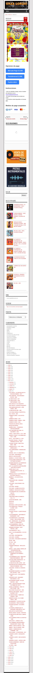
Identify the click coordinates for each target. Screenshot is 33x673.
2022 (9, 372)
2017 (9, 380)
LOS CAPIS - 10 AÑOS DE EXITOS (16, 488)
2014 (9, 660)
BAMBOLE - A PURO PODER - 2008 (17, 458)
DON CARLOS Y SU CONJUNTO (16, 403)
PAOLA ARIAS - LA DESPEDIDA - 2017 (17, 632)
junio (10, 646)
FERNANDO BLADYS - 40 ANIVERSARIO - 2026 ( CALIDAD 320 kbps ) (19, 206)
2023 (9, 370)
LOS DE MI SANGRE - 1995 (15, 499)
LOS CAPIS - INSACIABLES (15, 454)
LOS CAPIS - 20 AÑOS (14, 537)
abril (10, 650)
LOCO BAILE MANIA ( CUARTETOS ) (17, 412)
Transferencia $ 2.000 (15, 76)
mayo (10, 648)
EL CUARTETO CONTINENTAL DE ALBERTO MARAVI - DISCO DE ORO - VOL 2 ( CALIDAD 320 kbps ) (20, 242)
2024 (9, 368)
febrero (10, 653)
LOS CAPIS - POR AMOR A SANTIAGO (17, 538)
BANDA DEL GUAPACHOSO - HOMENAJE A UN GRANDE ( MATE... (16, 553)
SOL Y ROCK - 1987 (13, 413)
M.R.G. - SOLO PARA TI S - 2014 (16, 438)
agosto (10, 389)
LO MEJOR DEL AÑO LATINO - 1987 (17, 562)
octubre (11, 385)
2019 (9, 377)
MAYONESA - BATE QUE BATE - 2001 (17, 504)
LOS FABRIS (12, 494)
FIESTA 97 (8, 18)
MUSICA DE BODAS (13, 425)
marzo (10, 652)
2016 (9, 657)
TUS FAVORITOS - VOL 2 (14, 530)
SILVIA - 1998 (12, 540)
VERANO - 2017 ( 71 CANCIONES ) (17, 452)
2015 (9, 658)
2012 (9, 664)
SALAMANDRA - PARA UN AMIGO (16, 602)
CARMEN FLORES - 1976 (14, 418)
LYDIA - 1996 (12, 543)
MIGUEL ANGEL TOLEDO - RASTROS (17, 612)
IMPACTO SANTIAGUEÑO (15, 456)
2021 (9, 373)
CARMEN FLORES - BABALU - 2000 (17, 420)
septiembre (11, 387)
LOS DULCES (12, 509)
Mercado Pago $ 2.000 (15, 70)
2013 (9, 662)
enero (10, 655)
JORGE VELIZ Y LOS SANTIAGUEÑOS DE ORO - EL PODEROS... (16, 471)
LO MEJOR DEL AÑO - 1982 (15, 410)
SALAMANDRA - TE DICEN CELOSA (17, 601)
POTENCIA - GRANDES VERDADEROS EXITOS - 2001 (19, 276)
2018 (9, 378)
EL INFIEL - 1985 (12, 645)
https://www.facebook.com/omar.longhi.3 (15, 306)
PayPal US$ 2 (12, 82)
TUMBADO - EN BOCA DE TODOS (16, 490)
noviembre (11, 384)
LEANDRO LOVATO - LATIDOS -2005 (17, 640)
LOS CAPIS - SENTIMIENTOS (15, 535)
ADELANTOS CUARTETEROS (15, 611)
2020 (9, 375)
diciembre (11, 382)
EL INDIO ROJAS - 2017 (14, 398)
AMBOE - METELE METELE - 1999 (16, 625)
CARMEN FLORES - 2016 (14, 422)
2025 (9, 366)
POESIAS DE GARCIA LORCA (15, 423)
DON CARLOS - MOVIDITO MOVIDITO (17, 405)
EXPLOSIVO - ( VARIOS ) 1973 (16, 620)
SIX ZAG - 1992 (17, 283)
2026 (9, 365)
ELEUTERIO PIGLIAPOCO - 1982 (16, 590)
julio (10, 390)
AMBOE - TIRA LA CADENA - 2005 (16, 627)
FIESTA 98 (11, 501)
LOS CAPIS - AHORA (13, 486)
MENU (7, 11)
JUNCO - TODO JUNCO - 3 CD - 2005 (17, 433)
